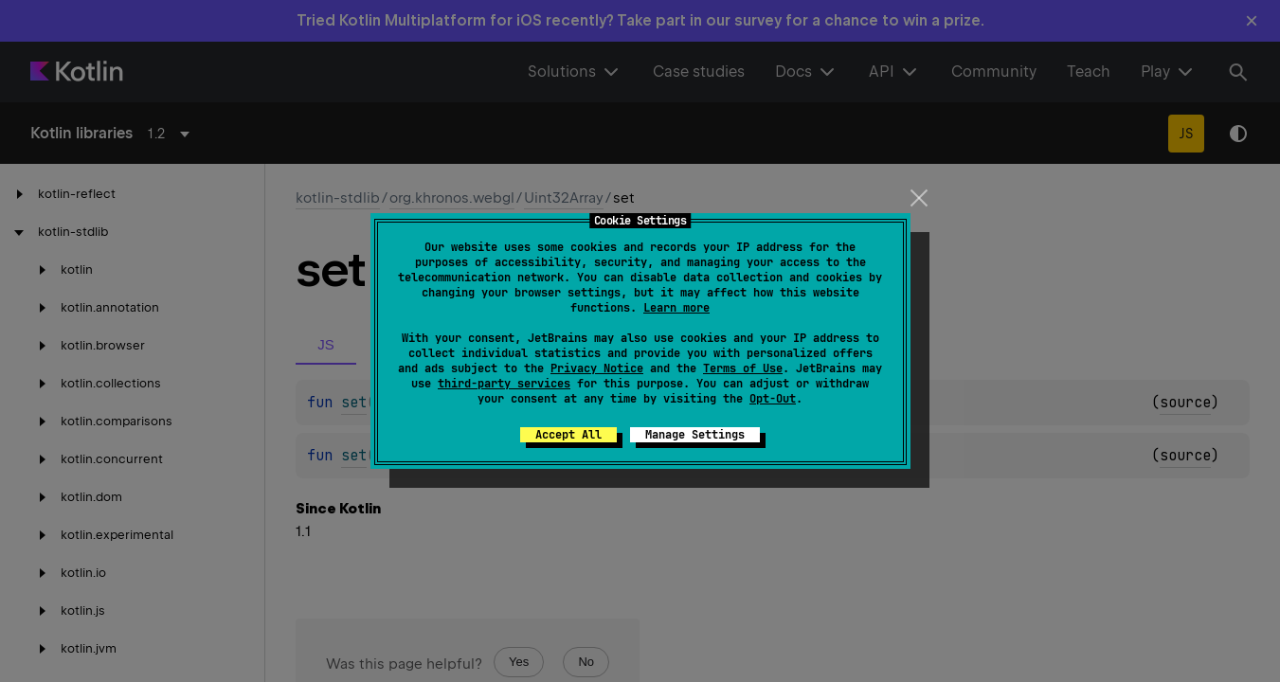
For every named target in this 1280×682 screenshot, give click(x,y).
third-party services (504, 383)
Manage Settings (695, 434)
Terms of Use (743, 368)
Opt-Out (772, 398)
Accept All (568, 434)
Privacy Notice (596, 368)
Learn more (676, 307)
